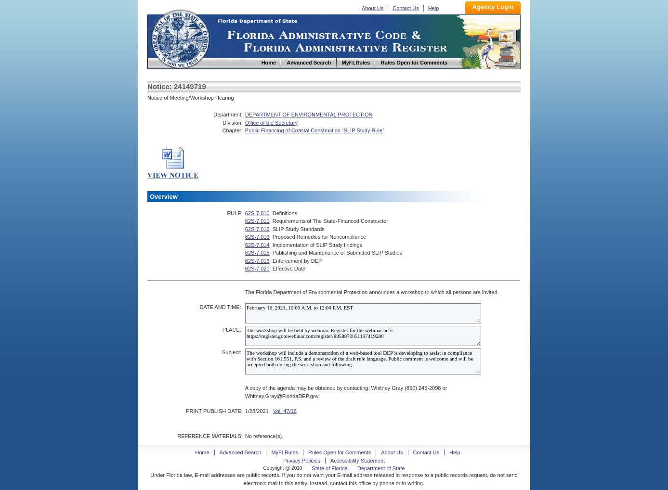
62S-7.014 (257, 245)
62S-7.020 (257, 268)
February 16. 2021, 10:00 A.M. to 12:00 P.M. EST (363, 313)
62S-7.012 (257, 229)
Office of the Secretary (271, 123)
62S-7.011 (257, 221)
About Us (372, 8)
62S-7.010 (257, 213)
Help (433, 8)
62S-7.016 (257, 261)
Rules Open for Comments (339, 452)
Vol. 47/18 (285, 411)
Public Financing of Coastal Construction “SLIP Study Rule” (314, 130)
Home (180, 37)
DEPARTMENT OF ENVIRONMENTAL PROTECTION (309, 114)
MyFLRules (284, 452)
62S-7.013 (257, 237)
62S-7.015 (257, 253)
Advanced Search (241, 452)
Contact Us (406, 8)
